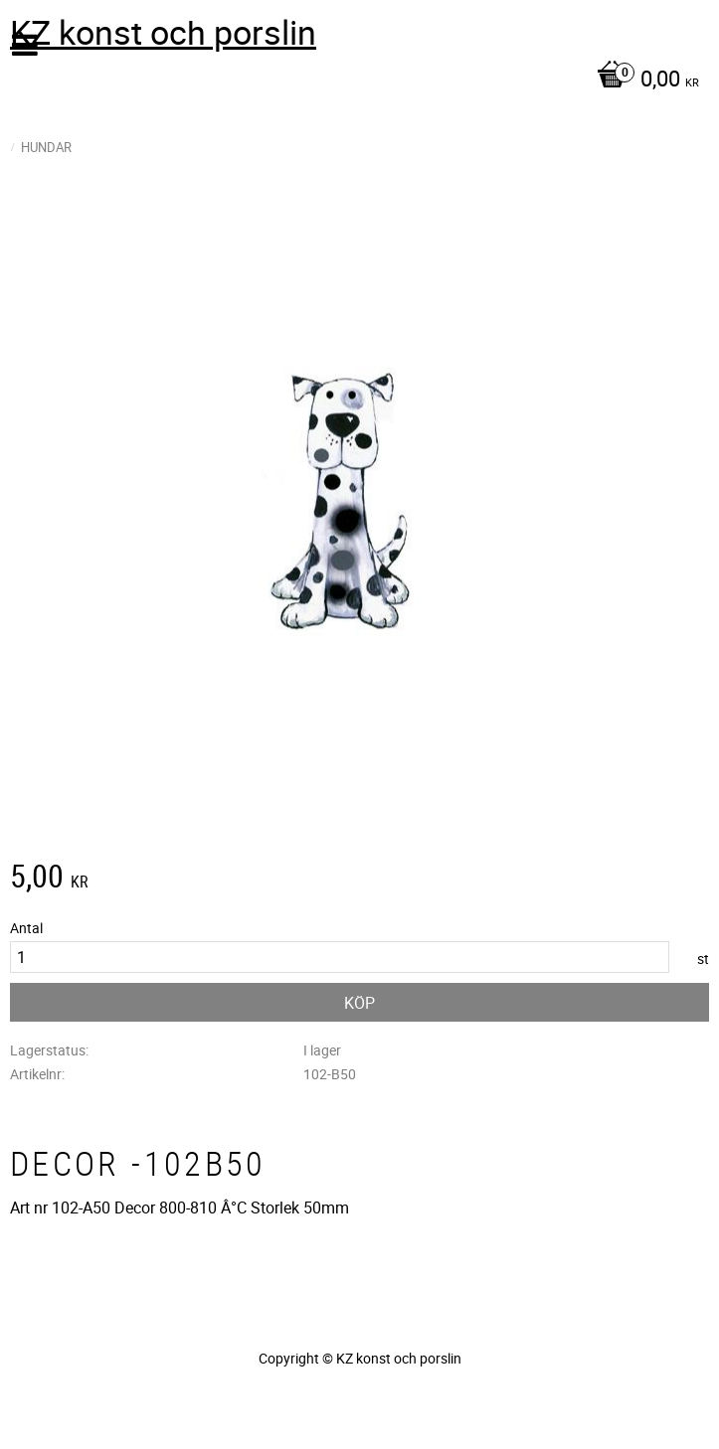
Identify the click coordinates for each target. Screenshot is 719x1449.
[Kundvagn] (354, 80)
